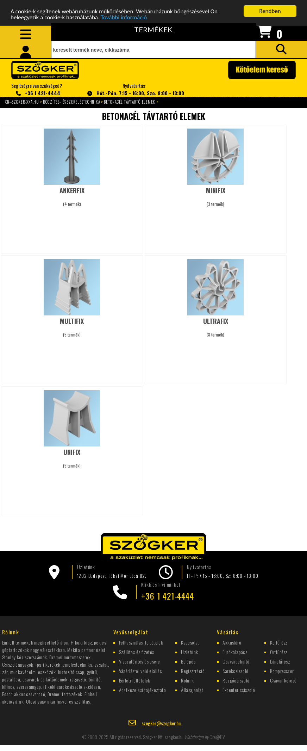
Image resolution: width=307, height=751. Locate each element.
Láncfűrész (280, 661)
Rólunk (187, 680)
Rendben (270, 11)
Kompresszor (282, 670)
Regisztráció (193, 670)
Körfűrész (279, 642)
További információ (124, 17)
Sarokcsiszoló (235, 670)
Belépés (188, 661)
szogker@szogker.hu (161, 723)
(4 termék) (72, 193)
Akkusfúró (232, 642)
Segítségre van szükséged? (36, 89)
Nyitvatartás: (134, 89)
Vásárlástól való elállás (140, 670)
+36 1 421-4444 (167, 595)
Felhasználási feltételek (141, 642)
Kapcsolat (190, 642)
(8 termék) (215, 324)
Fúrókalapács (235, 651)
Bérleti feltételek (134, 680)
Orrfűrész (279, 651)
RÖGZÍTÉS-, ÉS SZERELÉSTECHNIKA (71, 102)
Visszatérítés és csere (139, 661)
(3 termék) (215, 193)
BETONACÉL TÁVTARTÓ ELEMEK (129, 102)
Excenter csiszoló (239, 689)
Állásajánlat (192, 689)
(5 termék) (72, 324)
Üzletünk (189, 651)
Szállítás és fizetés (136, 651)
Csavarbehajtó (236, 661)
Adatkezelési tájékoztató (142, 689)
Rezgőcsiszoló (236, 680)
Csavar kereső (283, 680)
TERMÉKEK (153, 29)
